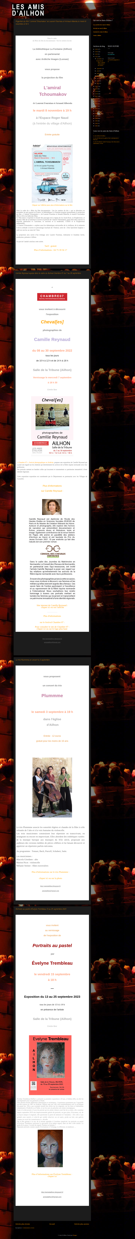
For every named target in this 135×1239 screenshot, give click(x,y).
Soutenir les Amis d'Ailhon (100, 32)
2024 (96, 51)
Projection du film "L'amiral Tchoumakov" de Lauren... (100, 63)
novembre (99, 58)
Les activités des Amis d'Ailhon (101, 24)
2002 (96, 123)
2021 (96, 86)
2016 (96, 98)
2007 (96, 111)
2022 (96, 56)
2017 (96, 96)
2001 (96, 125)
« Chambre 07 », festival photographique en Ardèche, (35, 462)
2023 (96, 54)
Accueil (52, 1224)
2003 (96, 121)
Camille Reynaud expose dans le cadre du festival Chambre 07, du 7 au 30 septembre (48, 273)
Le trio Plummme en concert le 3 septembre (33, 660)
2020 (96, 89)
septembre (99, 68)
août (98, 71)
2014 (96, 103)
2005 (96, 116)
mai (98, 78)
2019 (96, 91)
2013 (96, 106)
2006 (96, 113)
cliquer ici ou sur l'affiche (52, 607)
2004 (96, 118)
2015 (96, 101)
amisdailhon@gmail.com (52, 642)
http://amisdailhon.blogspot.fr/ (52, 639)
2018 (96, 93)
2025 (96, 49)
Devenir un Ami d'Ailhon (100, 28)
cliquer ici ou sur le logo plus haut (52, 629)
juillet (98, 73)
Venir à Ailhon (97, 35)
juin (98, 76)
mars (98, 83)
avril (98, 81)
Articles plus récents (22, 1224)
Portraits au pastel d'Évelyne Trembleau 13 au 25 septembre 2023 (41, 909)
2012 (96, 108)
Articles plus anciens (81, 1224)
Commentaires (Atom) (28, 1228)
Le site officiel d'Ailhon (99, 136)
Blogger (75, 1235)
